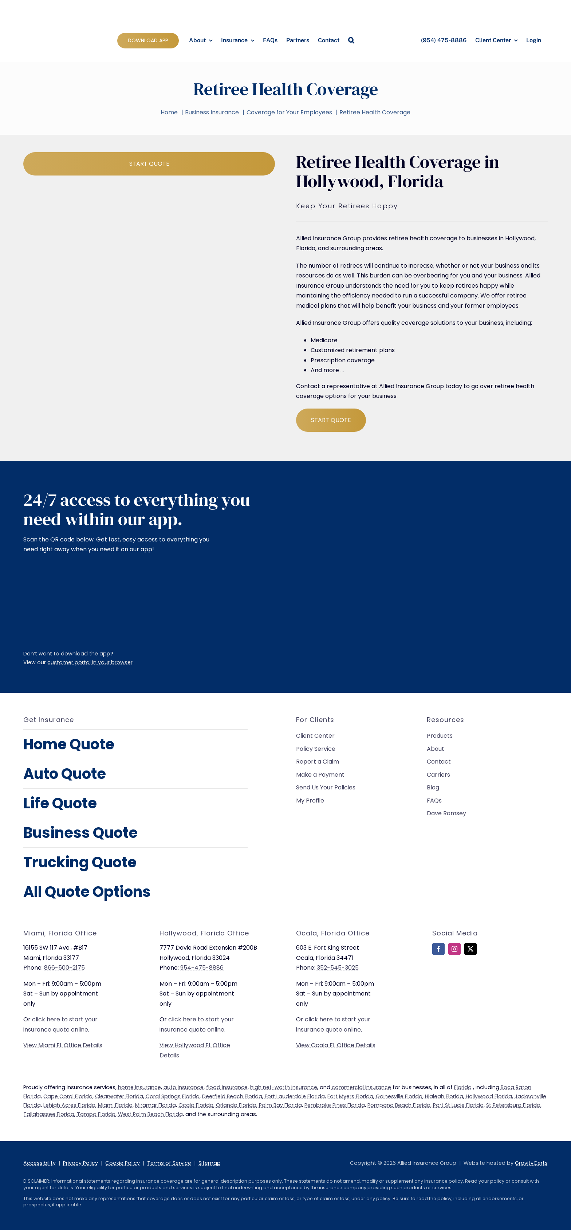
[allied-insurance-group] (55, 6)
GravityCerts (531, 1163)
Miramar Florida (155, 1105)
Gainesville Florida (399, 1096)
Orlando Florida (236, 1105)
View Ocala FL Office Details (335, 1045)
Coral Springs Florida (173, 1096)
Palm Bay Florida (280, 1105)
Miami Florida (115, 1105)
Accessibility (39, 1163)
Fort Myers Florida (350, 1096)
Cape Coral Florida (67, 1096)
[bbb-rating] (450, 981)
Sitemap (209, 1163)
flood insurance (227, 1087)
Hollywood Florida (489, 1096)
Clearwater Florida (119, 1096)
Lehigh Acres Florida (69, 1105)
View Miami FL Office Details (62, 1045)
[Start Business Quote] (149, 164)
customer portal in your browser (90, 662)
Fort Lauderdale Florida (295, 1096)
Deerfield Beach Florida (232, 1096)
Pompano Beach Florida (398, 1105)
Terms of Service (169, 1163)
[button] (351, 40)
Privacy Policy (80, 1163)
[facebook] (438, 949)
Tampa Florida (96, 1114)
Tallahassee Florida (48, 1114)
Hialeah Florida (444, 1096)
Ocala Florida (195, 1105)
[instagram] (454, 949)
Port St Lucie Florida (458, 1105)
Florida (463, 1087)
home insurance (139, 1087)
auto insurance (184, 1087)
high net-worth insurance (283, 1087)
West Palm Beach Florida (150, 1114)
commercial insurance (361, 1087)
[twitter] (470, 949)
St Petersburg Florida (513, 1105)
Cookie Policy (122, 1163)
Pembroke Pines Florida (334, 1105)
